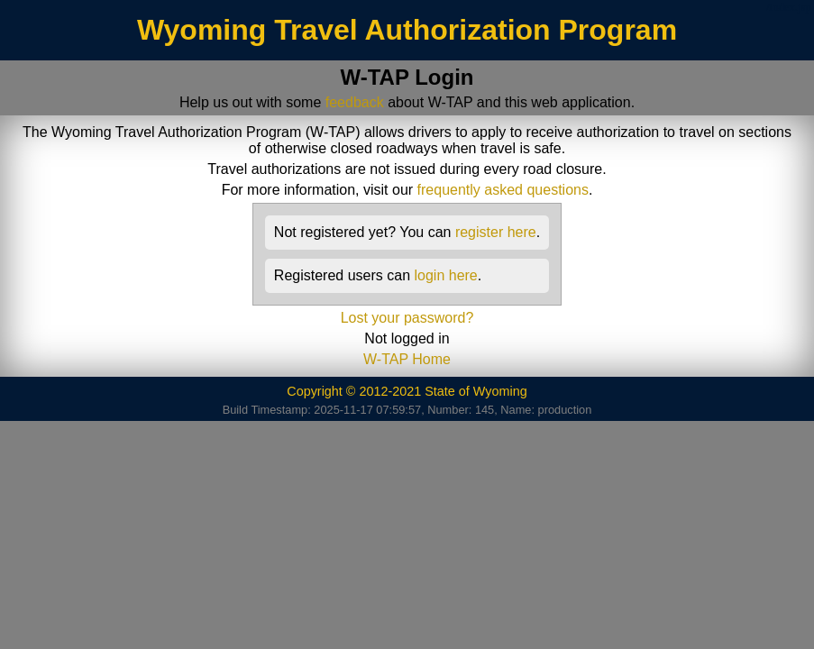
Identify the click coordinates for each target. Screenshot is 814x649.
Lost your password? (407, 317)
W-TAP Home (407, 359)
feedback (354, 102)
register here (495, 232)
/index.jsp (788, 7)
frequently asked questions (503, 189)
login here (445, 275)
